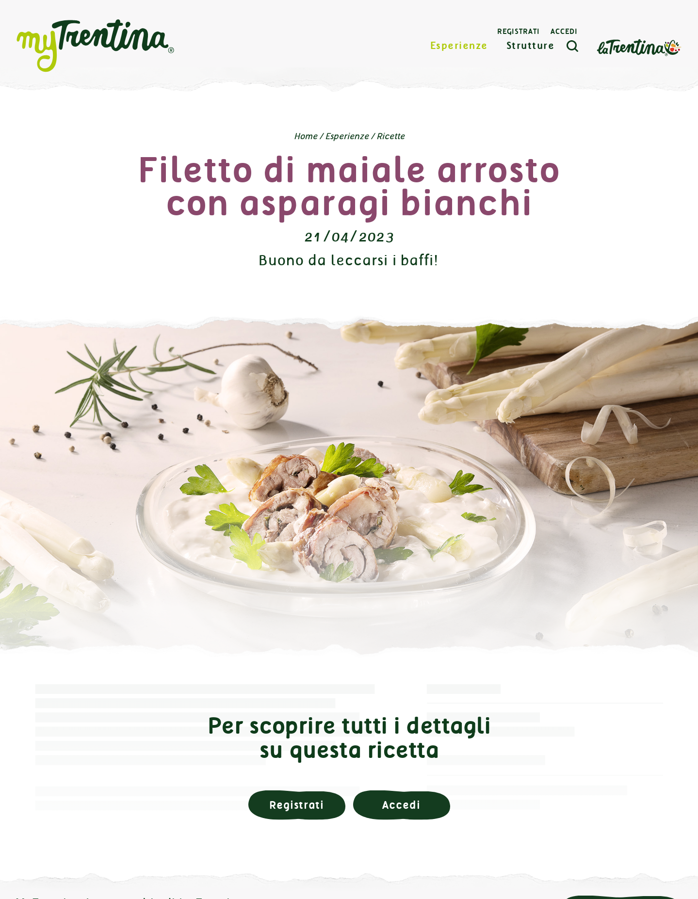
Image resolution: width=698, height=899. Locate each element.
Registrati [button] (296, 805)
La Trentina (638, 47)
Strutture (530, 45)
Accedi (564, 31)
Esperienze (459, 45)
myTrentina (96, 46)
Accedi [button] (401, 805)
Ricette (390, 136)
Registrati (518, 31)
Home (305, 136)
